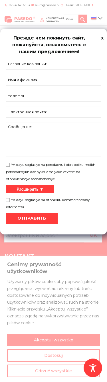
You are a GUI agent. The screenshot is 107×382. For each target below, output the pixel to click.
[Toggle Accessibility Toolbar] (93, 368)
